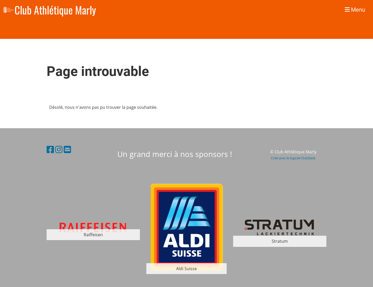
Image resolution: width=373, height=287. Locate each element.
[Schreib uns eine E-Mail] (67, 149)
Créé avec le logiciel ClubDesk (293, 158)
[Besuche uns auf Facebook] (50, 149)
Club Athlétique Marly (55, 10)
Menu (355, 9)
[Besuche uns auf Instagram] (58, 149)
